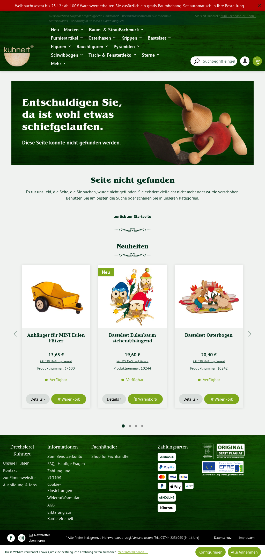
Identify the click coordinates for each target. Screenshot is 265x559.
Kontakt (10, 470)
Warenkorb (70, 399)
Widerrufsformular (63, 497)
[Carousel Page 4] (142, 426)
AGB (51, 504)
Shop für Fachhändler (110, 456)
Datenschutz (223, 537)
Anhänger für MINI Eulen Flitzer (56, 338)
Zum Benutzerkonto (64, 456)
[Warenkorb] (257, 61)
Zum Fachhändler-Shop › (238, 16)
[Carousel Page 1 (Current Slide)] (123, 426)
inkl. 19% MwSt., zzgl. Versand (56, 361)
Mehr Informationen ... (133, 552)
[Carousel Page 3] (136, 426)
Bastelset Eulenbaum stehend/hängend (132, 338)
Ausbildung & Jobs (20, 484)
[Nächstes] (250, 333)
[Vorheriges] (15, 333)
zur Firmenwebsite (19, 477)
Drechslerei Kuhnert (22, 450)
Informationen (62, 447)
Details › (38, 399)
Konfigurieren (210, 552)
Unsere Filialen (16, 463)
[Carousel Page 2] (130, 426)
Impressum (247, 537)
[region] (132, 5)
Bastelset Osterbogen (209, 335)
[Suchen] (196, 61)
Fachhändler (104, 447)
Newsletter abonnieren (39, 537)
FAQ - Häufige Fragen (66, 463)
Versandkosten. (142, 537)
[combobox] (213, 61)
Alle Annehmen (244, 552)
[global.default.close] (259, 5)
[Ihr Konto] (246, 61)
